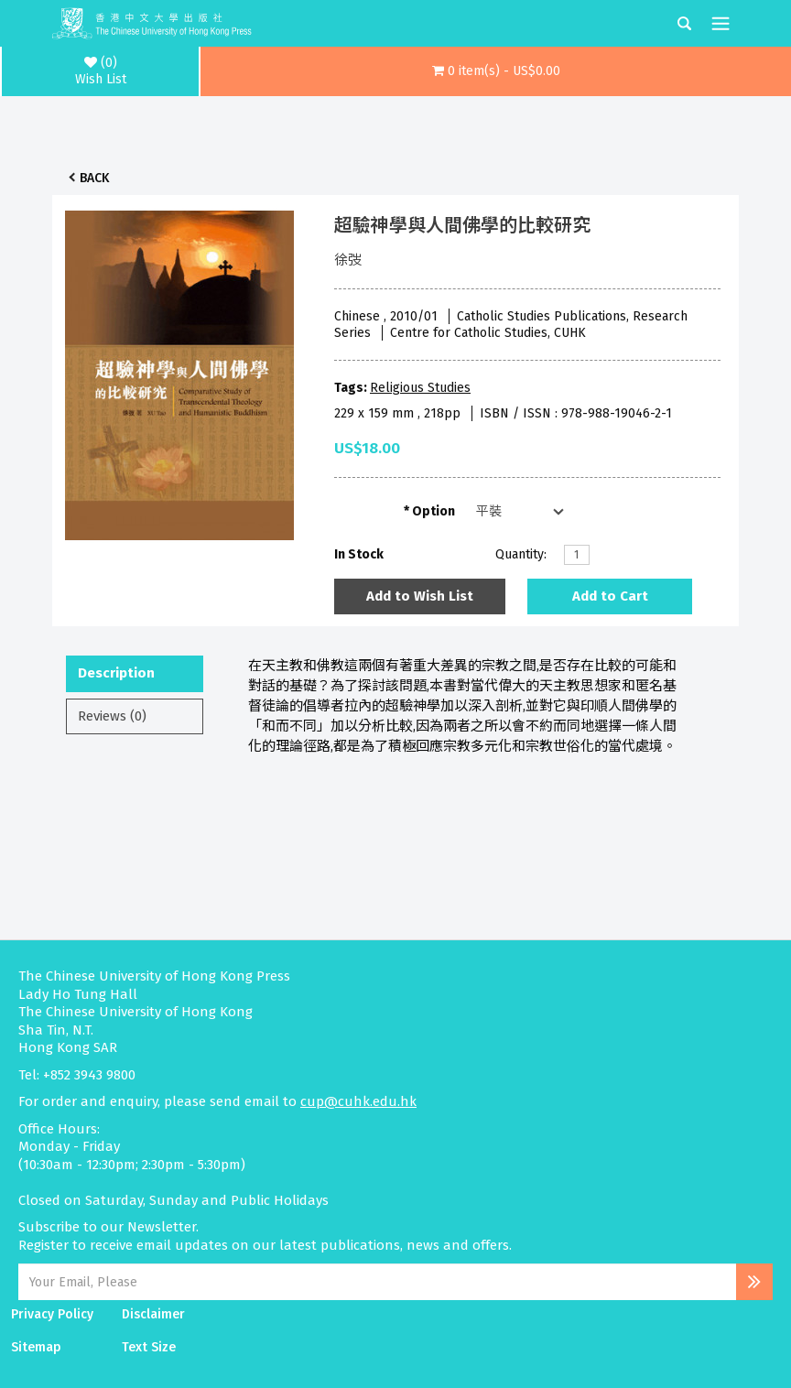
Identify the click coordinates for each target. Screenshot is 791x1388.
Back (94, 178)
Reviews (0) (112, 716)
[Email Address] (377, 1281)
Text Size (149, 1347)
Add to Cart (610, 596)
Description (116, 673)
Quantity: (521, 554)
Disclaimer (153, 1314)
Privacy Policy (52, 1314)
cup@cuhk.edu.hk (358, 1101)
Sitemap (36, 1347)
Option (433, 511)
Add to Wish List (419, 596)
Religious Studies (420, 388)
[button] (496, 71)
